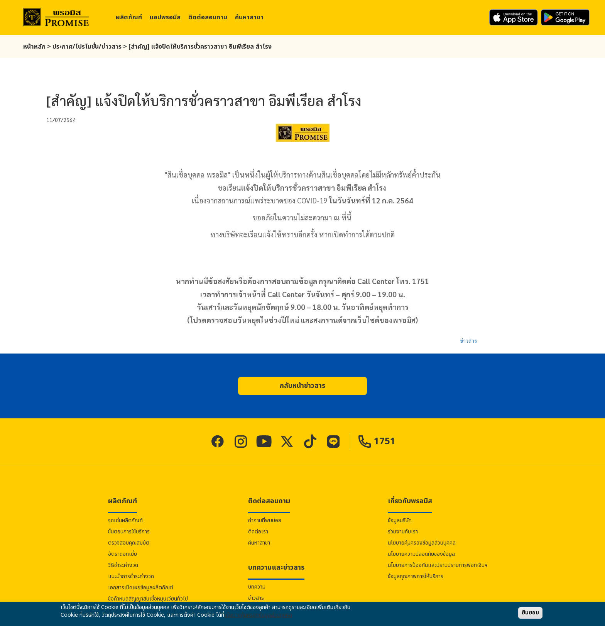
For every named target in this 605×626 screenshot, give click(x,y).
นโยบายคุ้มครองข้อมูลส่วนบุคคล (422, 543)
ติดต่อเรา (258, 532)
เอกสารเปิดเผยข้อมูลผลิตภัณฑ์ (140, 588)
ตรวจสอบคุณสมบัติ (128, 543)
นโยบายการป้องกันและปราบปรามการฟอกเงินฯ (437, 565)
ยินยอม (530, 613)
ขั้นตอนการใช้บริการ (129, 532)
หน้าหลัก (34, 46)
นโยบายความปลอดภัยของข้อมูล (421, 554)
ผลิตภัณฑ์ (129, 17)
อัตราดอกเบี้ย (122, 554)
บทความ (256, 587)
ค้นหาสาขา (249, 17)
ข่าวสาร (468, 340)
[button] (302, 386)
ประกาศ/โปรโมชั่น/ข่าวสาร (87, 46)
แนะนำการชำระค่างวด (131, 576)
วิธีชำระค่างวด (123, 565)
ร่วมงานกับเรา (403, 532)
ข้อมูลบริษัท (400, 520)
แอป (165, 17)
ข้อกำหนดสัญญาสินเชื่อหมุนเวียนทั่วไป (148, 599)
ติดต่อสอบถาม (207, 17)
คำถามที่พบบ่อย (264, 520)
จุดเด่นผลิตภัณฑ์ (125, 520)
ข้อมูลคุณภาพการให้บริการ (415, 576)
